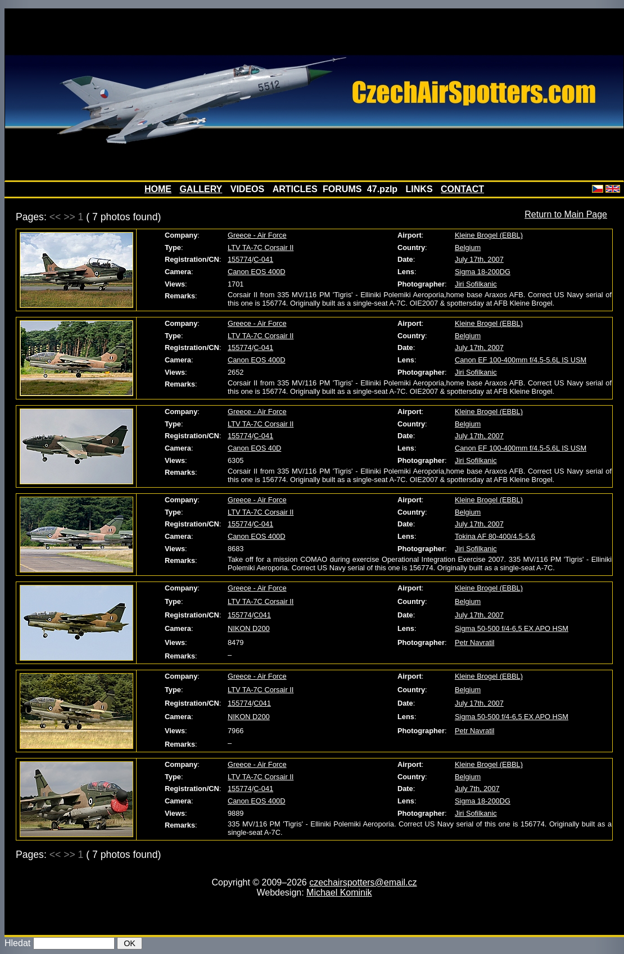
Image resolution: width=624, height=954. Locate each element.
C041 (262, 615)
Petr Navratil (474, 642)
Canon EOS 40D (254, 448)
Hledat (17, 943)
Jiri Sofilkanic (476, 284)
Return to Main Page (565, 214)
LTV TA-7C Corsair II (260, 247)
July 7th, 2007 (477, 788)
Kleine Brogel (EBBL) (489, 235)
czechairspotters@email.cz (363, 882)
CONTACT (462, 189)
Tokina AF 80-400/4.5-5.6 (495, 536)
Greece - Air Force (257, 235)
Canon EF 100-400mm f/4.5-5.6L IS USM (520, 360)
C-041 (263, 259)
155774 (240, 259)
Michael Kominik (339, 892)
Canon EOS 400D (256, 271)
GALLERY (200, 189)
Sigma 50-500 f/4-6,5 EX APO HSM (511, 628)
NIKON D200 (249, 628)
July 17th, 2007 (479, 259)
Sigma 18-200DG (482, 271)
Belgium (468, 247)
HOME (157, 189)
